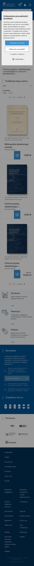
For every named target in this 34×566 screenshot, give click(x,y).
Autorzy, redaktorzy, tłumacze (8, 504)
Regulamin (8, 521)
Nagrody (22, 511)
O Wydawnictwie (10, 467)
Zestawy (7, 532)
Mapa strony (8, 525)
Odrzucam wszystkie (17, 49)
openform (20, 562)
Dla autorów (8, 462)
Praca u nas (8, 476)
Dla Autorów (9, 511)
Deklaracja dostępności (8, 491)
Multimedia (23, 532)
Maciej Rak (23, 197)
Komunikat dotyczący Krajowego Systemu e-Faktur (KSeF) (10, 542)
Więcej (10, 373)
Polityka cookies (25, 516)
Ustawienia (18, 59)
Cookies (7, 551)
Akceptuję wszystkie (17, 43)
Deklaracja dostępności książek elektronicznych (25, 493)
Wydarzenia (8, 452)
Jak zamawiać (9, 516)
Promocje (8, 471)
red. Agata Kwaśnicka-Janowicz (15, 138)
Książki (7, 457)
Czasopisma (24, 502)
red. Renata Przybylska (12, 197)
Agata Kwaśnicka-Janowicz (13, 199)
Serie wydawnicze (24, 526)
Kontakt (7, 481)
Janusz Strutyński (16, 140)
